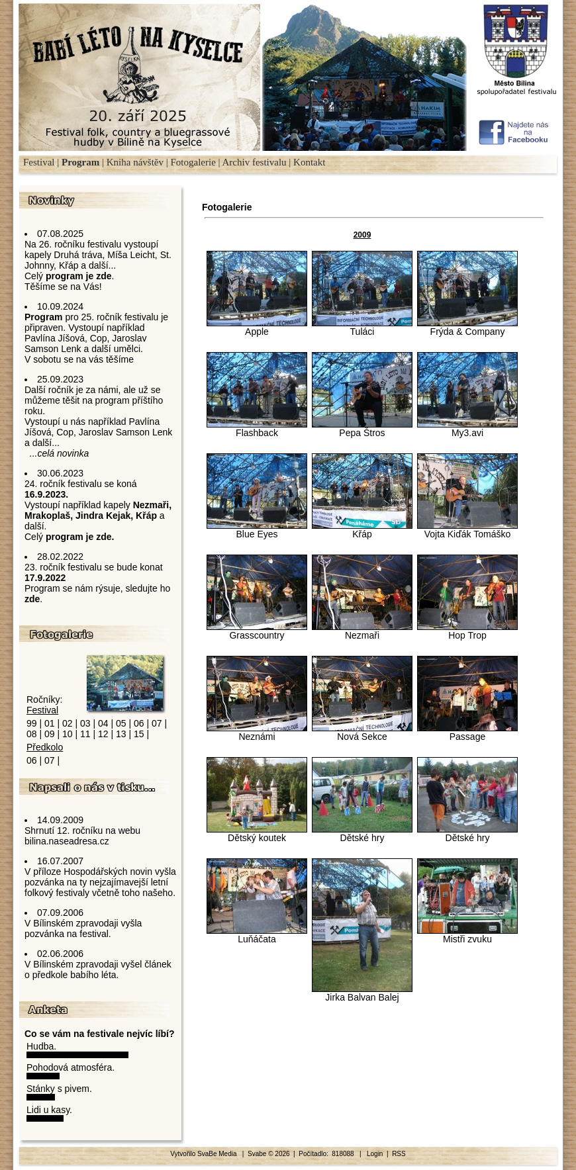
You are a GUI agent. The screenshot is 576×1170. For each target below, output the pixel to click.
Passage (467, 732)
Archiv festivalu (254, 162)
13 (121, 734)
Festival (39, 162)
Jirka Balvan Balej (362, 993)
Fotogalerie (192, 162)
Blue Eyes (257, 529)
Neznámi (257, 732)
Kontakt (309, 162)
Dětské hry (362, 833)
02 (67, 723)
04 (103, 723)
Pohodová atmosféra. (70, 1067)
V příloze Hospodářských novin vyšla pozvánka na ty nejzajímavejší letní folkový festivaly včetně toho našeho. (100, 882)
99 (31, 723)
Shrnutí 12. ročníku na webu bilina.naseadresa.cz (82, 835)
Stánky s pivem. (59, 1088)
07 (157, 723)
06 (139, 723)
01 (49, 723)
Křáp (362, 529)
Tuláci (362, 327)
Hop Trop (467, 631)
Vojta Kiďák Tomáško (467, 529)
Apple (257, 327)
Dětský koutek (257, 833)
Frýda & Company (467, 327)
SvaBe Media (217, 1153)
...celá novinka (59, 453)
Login (375, 1153)
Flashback (257, 428)
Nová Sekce (362, 732)
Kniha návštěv (135, 162)
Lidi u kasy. (49, 1109)
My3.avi (467, 428)
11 (85, 734)
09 (49, 734)
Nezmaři (362, 631)
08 (31, 734)
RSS (399, 1153)
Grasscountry (257, 631)
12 (103, 734)
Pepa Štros (362, 428)
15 (139, 734)
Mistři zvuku (467, 934)
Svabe (257, 1153)
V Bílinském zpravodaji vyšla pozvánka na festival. (83, 928)
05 (121, 723)
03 (85, 723)
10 (67, 734)
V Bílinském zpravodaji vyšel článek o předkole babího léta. (97, 969)
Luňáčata (257, 934)
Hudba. (41, 1046)
